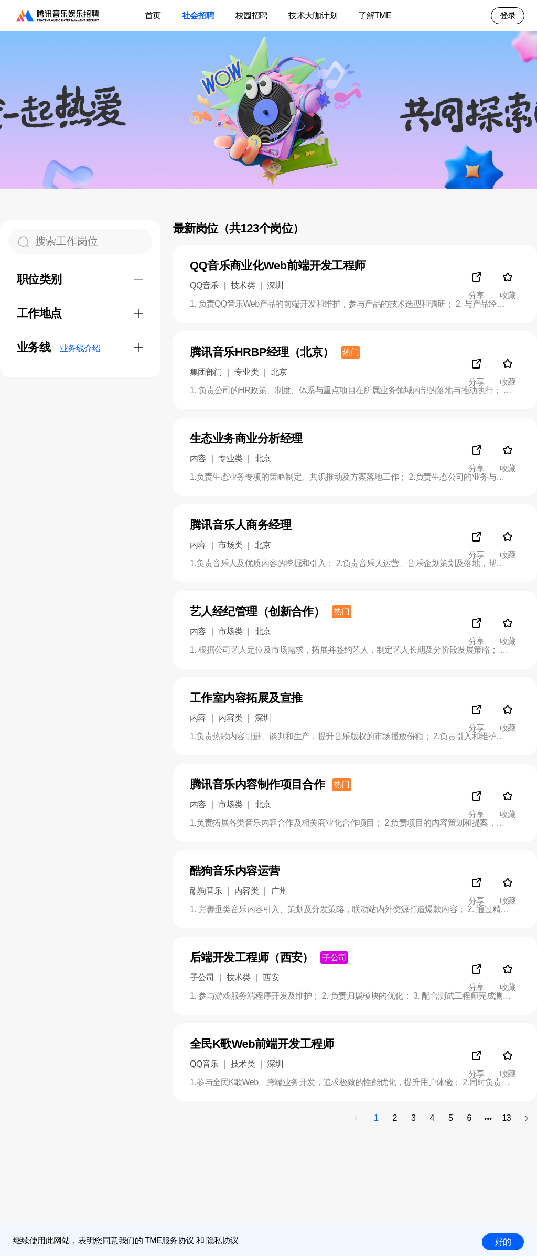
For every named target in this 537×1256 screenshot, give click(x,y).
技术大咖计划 (312, 15)
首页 (153, 15)
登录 (508, 15)
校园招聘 (251, 15)
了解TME (374, 15)
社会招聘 (198, 15)
